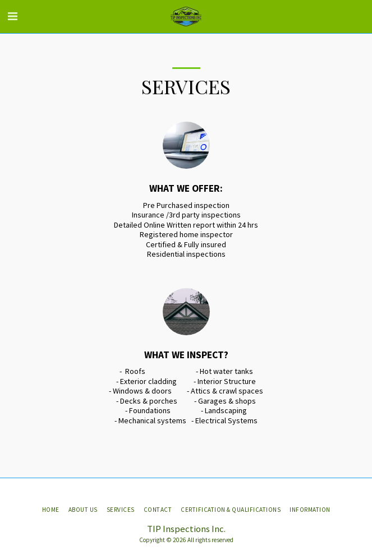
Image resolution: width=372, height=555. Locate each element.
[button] (12, 16)
